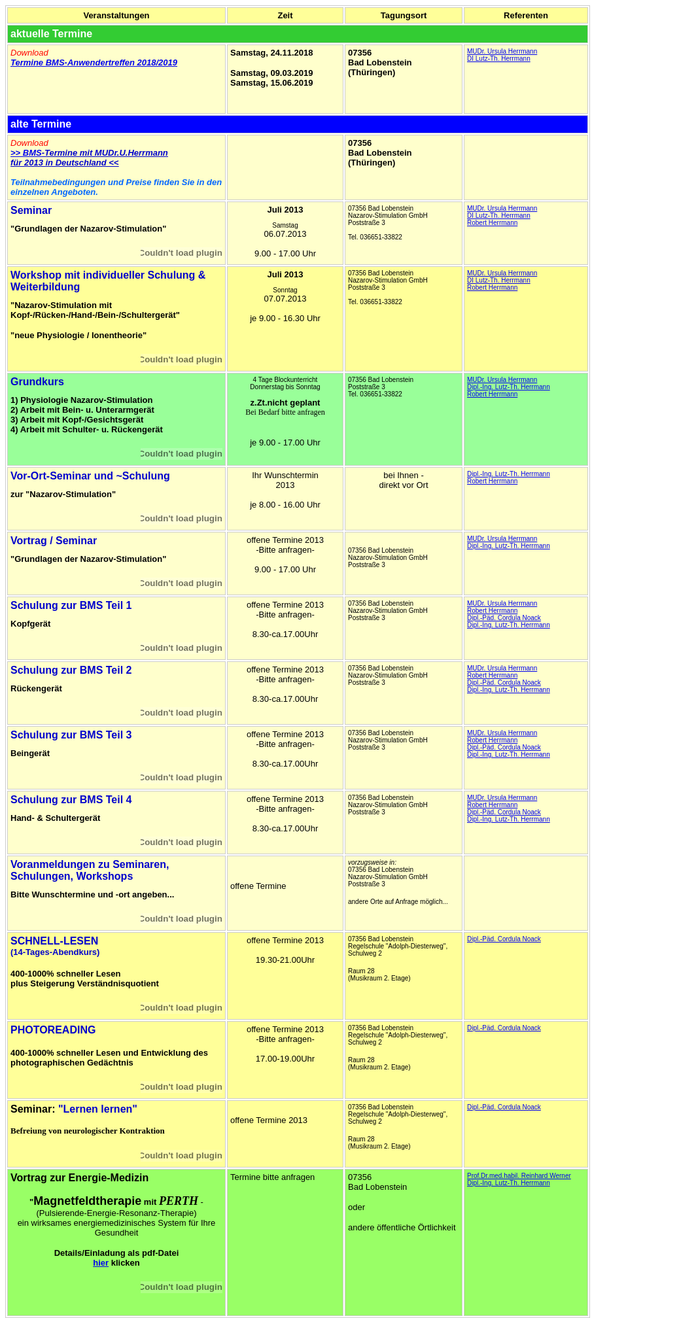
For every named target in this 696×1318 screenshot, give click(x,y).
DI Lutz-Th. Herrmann (499, 58)
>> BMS (26, 153)
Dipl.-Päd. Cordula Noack (504, 617)
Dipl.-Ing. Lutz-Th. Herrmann (508, 386)
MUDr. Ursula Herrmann (502, 51)
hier (101, 1263)
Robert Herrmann (492, 222)
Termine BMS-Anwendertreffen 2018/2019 (93, 62)
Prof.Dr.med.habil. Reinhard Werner (519, 1175)
